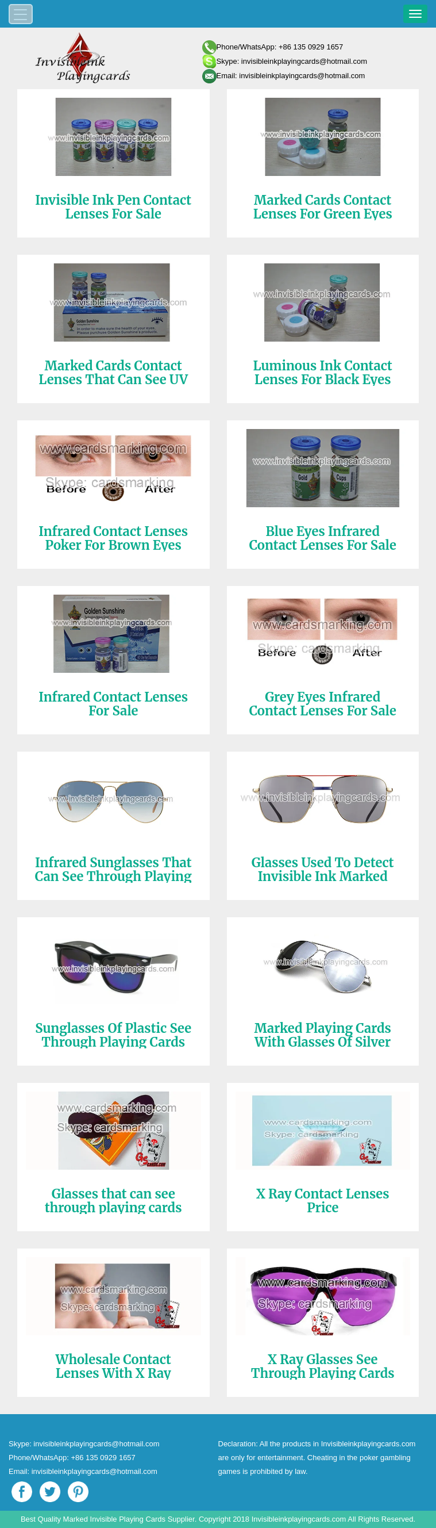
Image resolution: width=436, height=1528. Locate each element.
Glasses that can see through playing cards (113, 1201)
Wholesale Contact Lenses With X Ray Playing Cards (113, 1373)
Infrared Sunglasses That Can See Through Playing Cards (113, 876)
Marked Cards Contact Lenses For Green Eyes (322, 207)
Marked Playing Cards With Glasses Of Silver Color (322, 1042)
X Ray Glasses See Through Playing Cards (323, 1366)
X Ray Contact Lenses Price (322, 1201)
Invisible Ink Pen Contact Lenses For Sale (113, 207)
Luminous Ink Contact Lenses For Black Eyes (322, 373)
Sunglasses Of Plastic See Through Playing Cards (113, 1035)
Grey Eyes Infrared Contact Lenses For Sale (322, 704)
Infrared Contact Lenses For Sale (113, 704)
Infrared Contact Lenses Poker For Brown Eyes (113, 538)
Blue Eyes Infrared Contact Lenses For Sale (322, 538)
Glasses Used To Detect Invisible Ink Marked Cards (323, 876)
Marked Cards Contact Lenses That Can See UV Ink (113, 379)
